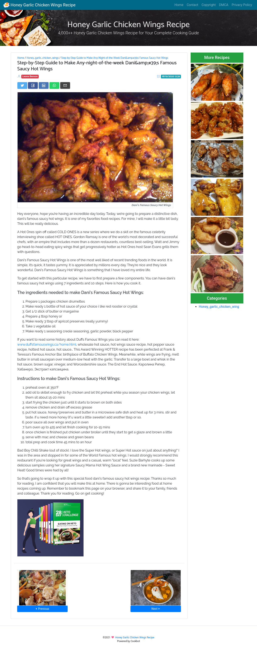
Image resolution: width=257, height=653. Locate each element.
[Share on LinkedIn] (44, 85)
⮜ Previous (42, 608)
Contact (192, 5)
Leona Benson (30, 76)
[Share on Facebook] (33, 85)
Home (179, 5)
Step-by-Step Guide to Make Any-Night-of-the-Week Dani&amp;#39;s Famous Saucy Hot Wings (114, 58)
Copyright (209, 5)
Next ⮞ (156, 608)
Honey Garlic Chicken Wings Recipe (39, 5)
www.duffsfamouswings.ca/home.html (47, 344)
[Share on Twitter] (22, 85)
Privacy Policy (242, 5)
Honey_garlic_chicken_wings (42, 58)
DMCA (223, 5)
